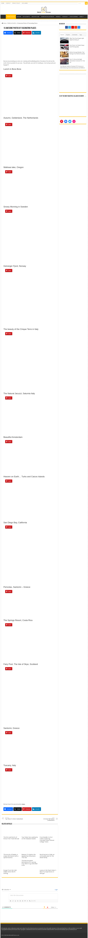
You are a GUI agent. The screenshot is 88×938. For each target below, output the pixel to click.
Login (56, 889)
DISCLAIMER (25, 3)
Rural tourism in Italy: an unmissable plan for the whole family (47, 856)
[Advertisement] (29, 48)
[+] (34, 900)
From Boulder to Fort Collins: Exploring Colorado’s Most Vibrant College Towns (47, 839)
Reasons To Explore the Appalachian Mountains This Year (29, 856)
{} (32, 900)
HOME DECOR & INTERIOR (47, 16)
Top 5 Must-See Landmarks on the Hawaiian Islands (30, 837)
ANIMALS (58, 16)
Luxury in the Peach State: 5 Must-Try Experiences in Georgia (48, 871)
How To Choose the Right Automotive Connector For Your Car (77, 61)
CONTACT (8, 3)
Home (3, 16)
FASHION (64, 16)
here (23, 804)
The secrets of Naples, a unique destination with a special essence (10, 856)
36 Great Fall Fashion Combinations (45, 819)
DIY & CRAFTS (26, 16)
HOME (2, 3)
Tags (80, 34)
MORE (81, 16)
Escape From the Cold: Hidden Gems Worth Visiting (10, 871)
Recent (62, 34)
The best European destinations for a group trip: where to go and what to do (29, 863)
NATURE (19, 16)
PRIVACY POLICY (16, 3)
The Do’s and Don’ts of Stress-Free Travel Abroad (11, 837)
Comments (74, 34)
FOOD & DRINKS (74, 16)
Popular (68, 34)
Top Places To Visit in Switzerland (14, 818)
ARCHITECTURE (35, 16)
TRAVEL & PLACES (11, 16)
